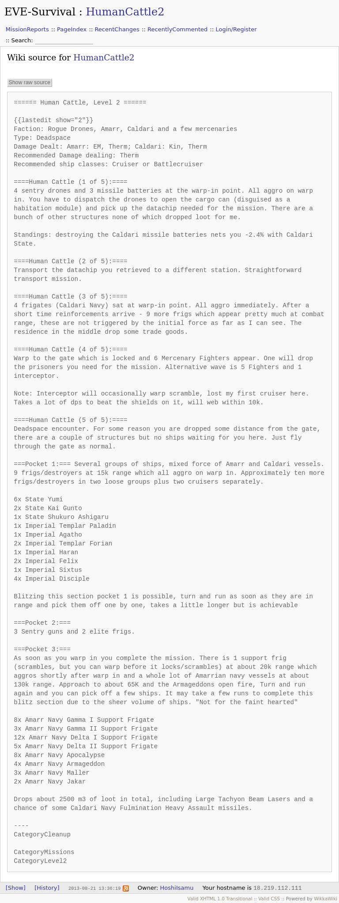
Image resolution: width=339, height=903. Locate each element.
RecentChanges (116, 29)
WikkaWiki (325, 898)
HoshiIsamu (177, 887)
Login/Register (236, 29)
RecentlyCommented (177, 29)
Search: (23, 40)
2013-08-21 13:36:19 (94, 888)
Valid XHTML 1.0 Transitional (220, 898)
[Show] (16, 887)
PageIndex (72, 29)
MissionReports (27, 29)
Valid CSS (269, 898)
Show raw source (29, 83)
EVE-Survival (39, 12)
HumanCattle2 (125, 12)
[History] (46, 887)
